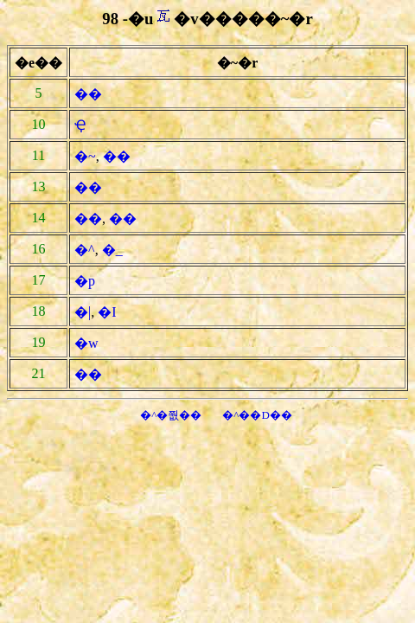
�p (84, 280)
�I (107, 312)
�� (88, 94)
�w (86, 343)
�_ (112, 249)
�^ (84, 249)
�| (82, 312)
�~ (85, 156)
